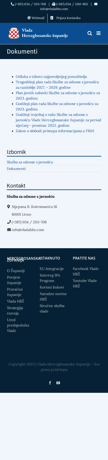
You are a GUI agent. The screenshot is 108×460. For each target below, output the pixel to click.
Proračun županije (15, 292)
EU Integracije (52, 268)
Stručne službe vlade (52, 308)
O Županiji (16, 270)
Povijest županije (14, 280)
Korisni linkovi (52, 287)
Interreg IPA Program (50, 278)
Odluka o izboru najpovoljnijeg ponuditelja (51, 76)
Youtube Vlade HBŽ (85, 283)
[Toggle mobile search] (89, 33)
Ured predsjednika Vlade (18, 325)
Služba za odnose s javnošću (30, 162)
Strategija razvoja (15, 310)
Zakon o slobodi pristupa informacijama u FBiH (55, 131)
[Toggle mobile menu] (99, 33)
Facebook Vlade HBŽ (86, 271)
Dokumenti (16, 168)
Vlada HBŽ (15, 301)
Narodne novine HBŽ (53, 296)
